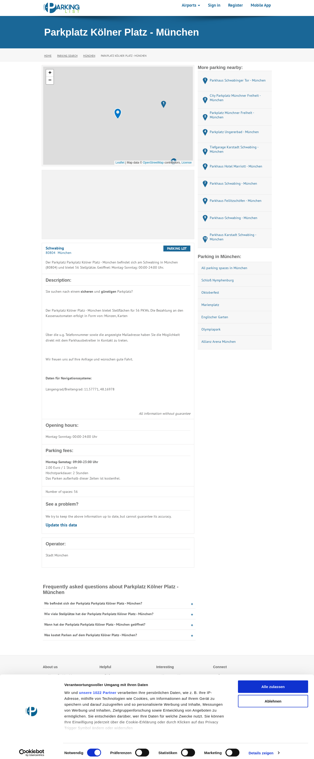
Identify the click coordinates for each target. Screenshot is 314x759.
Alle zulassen (273, 683)
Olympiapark (211, 329)
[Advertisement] (118, 204)
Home (48, 55)
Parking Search (67, 55)
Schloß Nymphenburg (217, 280)
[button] (117, 113)
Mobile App (261, 5)
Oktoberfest (210, 292)
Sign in (214, 5)
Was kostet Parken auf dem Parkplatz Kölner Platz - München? (90, 635)
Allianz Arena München (218, 341)
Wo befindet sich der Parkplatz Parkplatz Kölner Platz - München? (93, 603)
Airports (191, 5)
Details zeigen (261, 749)
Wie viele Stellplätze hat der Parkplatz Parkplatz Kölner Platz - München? (98, 614)
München (89, 55)
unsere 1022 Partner (98, 689)
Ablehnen (273, 697)
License (187, 162)
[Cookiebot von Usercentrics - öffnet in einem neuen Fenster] (31, 749)
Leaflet (120, 162)
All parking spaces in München (224, 268)
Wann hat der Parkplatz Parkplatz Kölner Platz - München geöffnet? (94, 624)
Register (235, 5)
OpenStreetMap (153, 162)
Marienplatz (210, 305)
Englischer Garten (214, 317)
